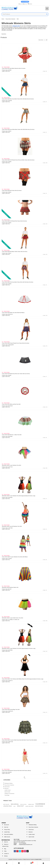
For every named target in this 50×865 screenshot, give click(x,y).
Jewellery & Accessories (9, 793)
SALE (14, 806)
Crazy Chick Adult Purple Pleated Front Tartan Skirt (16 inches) (15, 343)
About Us (6, 841)
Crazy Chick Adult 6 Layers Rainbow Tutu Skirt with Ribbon (15, 556)
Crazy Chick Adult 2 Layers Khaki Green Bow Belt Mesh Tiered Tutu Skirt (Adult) (19, 740)
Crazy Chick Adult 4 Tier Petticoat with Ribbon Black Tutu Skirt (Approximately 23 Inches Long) (22, 678)
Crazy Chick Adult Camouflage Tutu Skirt (11, 709)
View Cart (6, 827)
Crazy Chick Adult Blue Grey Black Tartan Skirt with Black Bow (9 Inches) (18, 98)
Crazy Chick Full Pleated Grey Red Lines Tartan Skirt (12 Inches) (16, 373)
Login (20, 3)
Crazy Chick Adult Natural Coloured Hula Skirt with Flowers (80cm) (16, 770)
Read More (4, 34)
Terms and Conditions (8, 834)
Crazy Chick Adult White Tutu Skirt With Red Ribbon (13, 312)
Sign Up (25, 3)
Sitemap (5, 856)
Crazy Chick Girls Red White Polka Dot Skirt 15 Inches (13, 68)
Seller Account (7, 836)
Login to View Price (6, 71)
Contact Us (6, 853)
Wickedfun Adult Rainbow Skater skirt (10, 587)
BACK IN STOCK (23, 804)
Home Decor (7, 786)
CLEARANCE (40, 804)
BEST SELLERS (6, 804)
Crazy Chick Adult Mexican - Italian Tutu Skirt (11, 434)
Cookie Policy (7, 832)
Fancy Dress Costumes (10, 18)
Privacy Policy (7, 829)
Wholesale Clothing (8, 783)
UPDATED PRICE (7, 806)
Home (3, 18)
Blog (5, 848)
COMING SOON (31, 804)
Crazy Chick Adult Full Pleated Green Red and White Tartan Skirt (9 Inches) (18, 159)
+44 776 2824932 (25, 1)
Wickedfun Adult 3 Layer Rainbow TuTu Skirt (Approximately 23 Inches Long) (18, 648)
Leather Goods (7, 790)
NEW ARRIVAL (15, 804)
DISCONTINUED (39, 806)
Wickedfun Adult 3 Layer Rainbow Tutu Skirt (11, 465)
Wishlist (30, 3)
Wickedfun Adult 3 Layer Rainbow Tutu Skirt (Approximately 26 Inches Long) (18, 495)
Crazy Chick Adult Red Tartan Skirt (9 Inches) (11, 190)
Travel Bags (6, 795)
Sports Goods (7, 791)
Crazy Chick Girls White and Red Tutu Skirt (11, 404)
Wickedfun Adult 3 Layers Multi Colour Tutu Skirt (12, 617)
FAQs (5, 851)
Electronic (7, 788)
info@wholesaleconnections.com (25, 844)
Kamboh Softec (38, 859)
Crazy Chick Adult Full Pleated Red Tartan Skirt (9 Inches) (14, 221)
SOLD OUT (20, 806)
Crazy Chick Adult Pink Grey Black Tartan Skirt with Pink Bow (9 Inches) (17, 282)
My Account (6, 824)
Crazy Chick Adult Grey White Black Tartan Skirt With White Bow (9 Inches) (18, 129)
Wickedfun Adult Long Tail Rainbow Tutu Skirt (12, 526)
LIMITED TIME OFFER (29, 806)
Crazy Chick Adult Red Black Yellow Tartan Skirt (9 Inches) (14, 251)
